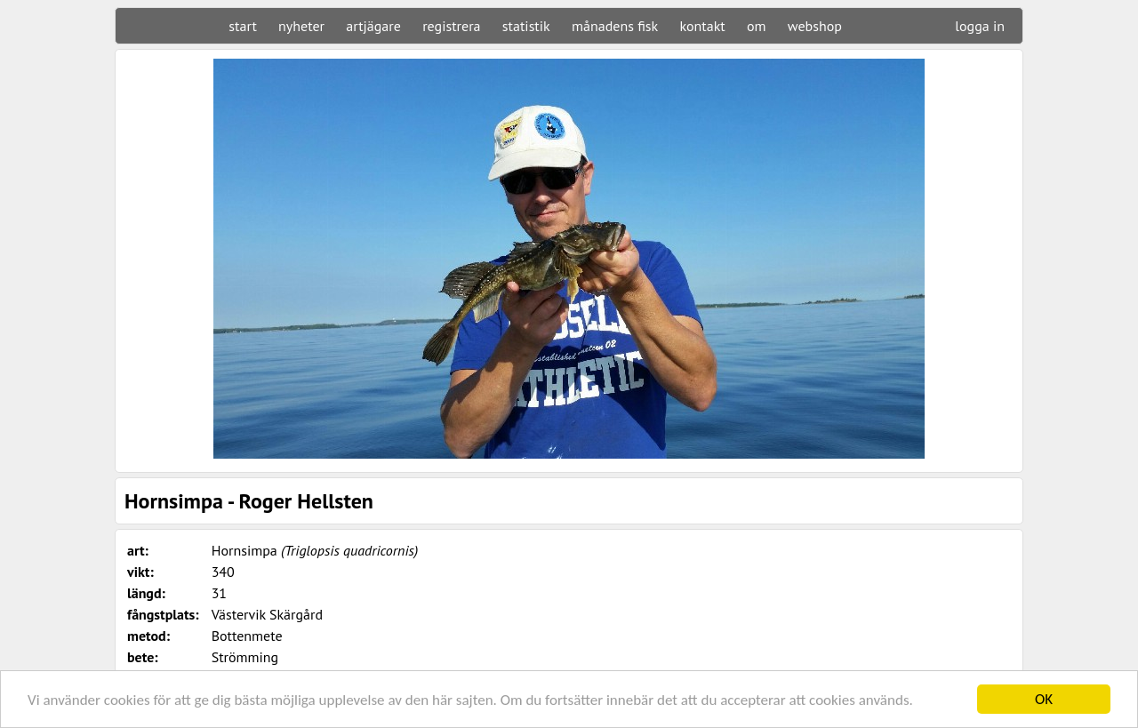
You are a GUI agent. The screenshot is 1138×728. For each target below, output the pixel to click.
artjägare (373, 26)
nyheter (301, 26)
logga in (980, 26)
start (242, 26)
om (756, 26)
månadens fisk (615, 26)
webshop (815, 26)
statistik (526, 26)
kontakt (702, 26)
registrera (451, 26)
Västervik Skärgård (267, 614)
